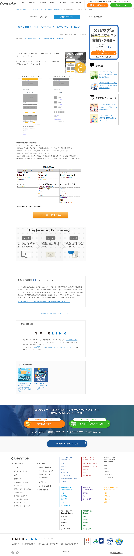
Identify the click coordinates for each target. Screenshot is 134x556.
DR (90, 466)
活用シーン (17, 479)
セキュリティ (65, 472)
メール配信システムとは (69, 478)
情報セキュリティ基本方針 (47, 544)
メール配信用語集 (95, 17)
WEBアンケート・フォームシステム (59, 347)
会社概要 (14, 544)
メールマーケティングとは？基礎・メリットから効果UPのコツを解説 (41, 379)
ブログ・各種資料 (45, 467)
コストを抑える (19, 486)
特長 (62, 463)
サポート (53, 3)
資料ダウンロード (67, 17)
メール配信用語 (44, 477)
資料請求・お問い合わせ (98, 5)
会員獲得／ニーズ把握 (21, 482)
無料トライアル (121, 5)
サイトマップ (43, 482)
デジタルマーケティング (22, 506)
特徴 (105, 465)
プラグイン (108, 474)
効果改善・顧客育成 (20, 496)
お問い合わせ (43, 490)
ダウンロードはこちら (50, 215)
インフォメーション (21, 471)
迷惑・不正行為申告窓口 (68, 544)
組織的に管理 (18, 492)
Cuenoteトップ (19, 463)
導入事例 (43, 3)
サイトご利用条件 (45, 486)
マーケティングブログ (38, 17)
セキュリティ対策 (19, 502)
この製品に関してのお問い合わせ (50, 313)
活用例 (106, 471)
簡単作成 (64, 516)
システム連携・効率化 (21, 499)
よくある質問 (65, 475)
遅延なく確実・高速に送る (22, 489)
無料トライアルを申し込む (88, 423)
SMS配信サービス (40, 347)
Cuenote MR (65, 481)
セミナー (63, 3)
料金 (62, 469)
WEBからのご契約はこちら (67, 444)
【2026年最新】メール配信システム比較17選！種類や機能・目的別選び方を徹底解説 (25, 380)
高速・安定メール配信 (90, 463)
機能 (105, 468)
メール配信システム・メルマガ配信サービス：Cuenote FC (43, 38)
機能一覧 (64, 466)
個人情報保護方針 (28, 544)
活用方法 (64, 496)
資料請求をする (43, 423)
